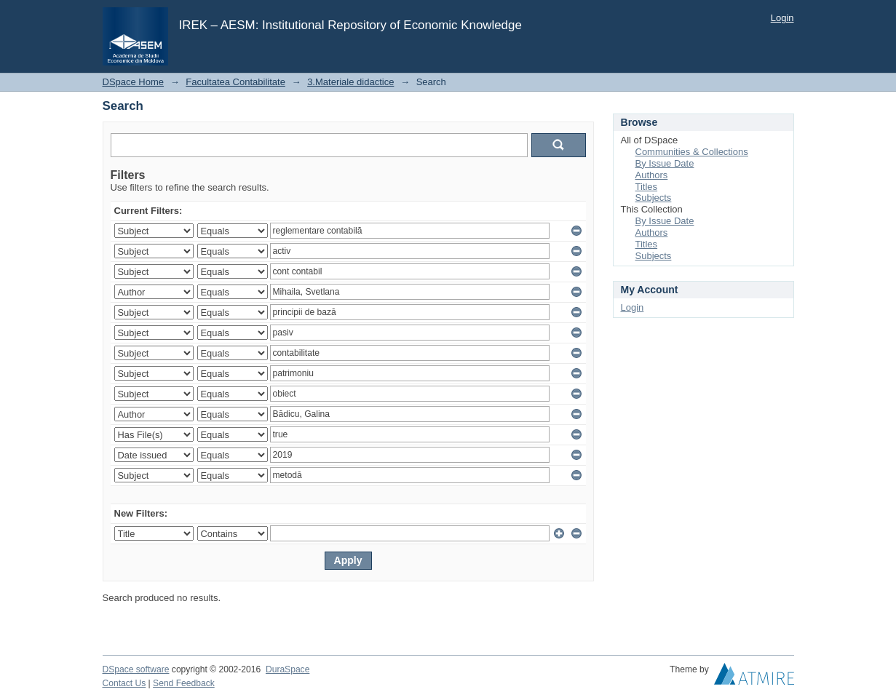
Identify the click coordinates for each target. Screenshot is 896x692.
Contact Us (124, 683)
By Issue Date (664, 163)
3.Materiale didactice (350, 81)
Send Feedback (184, 683)
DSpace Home (133, 81)
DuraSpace (287, 669)
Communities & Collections (691, 151)
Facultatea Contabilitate (235, 81)
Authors (651, 175)
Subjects (653, 197)
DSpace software (136, 669)
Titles (646, 186)
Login (782, 17)
